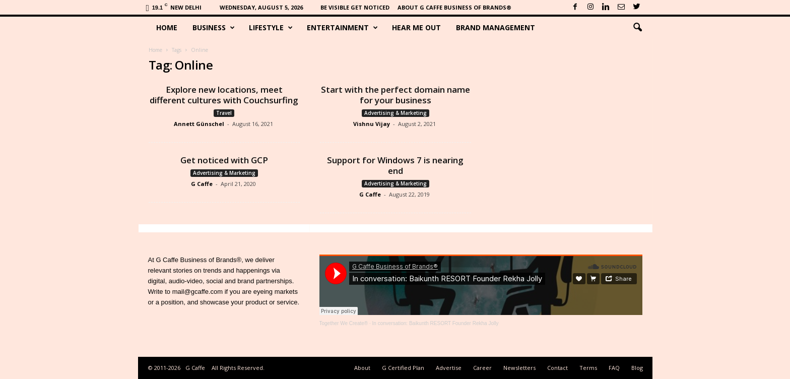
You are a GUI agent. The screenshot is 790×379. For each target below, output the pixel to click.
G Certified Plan (403, 367)
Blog (637, 367)
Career (482, 367)
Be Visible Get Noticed (354, 7)
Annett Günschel (199, 124)
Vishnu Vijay (371, 124)
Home (166, 27)
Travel (224, 112)
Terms (588, 367)
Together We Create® (343, 323)
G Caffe (202, 183)
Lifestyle (271, 28)
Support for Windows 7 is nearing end (395, 165)
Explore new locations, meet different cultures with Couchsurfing (224, 95)
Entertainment (342, 28)
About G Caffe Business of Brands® (454, 7)
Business (213, 28)
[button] (637, 28)
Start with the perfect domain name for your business (395, 95)
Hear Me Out (416, 27)
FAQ (614, 367)
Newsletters (519, 367)
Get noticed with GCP (224, 160)
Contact (557, 367)
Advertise (449, 367)
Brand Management (495, 27)
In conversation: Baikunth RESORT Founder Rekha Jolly (435, 323)
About (362, 367)
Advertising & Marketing (395, 112)
